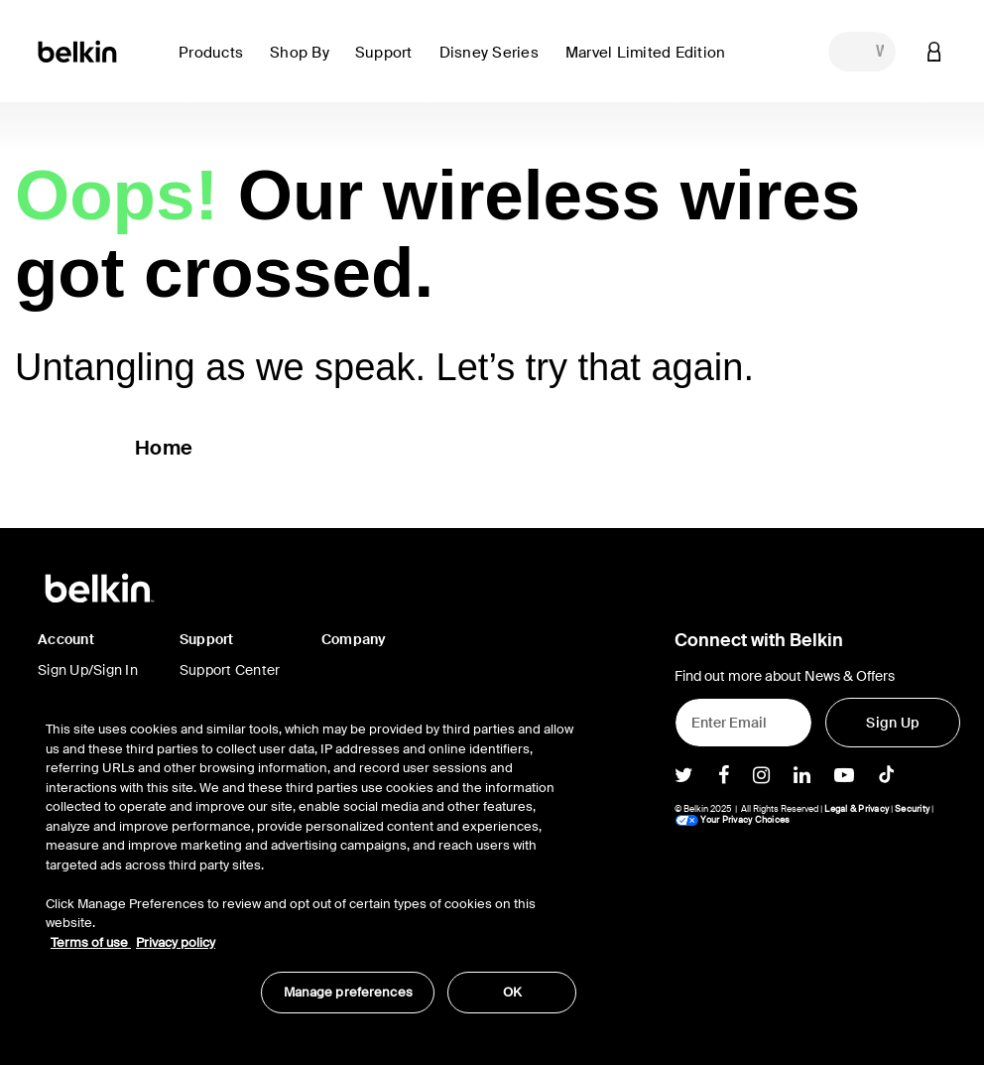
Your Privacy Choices (732, 820)
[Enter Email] (743, 722)
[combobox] (862, 51)
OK (512, 992)
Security (912, 809)
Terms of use (91, 942)
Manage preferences (348, 992)
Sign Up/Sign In (88, 670)
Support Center (230, 670)
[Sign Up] (892, 722)
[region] (311, 856)
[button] (216, 64)
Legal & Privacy (856, 809)
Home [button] (163, 448)
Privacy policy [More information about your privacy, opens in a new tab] (175, 942)
